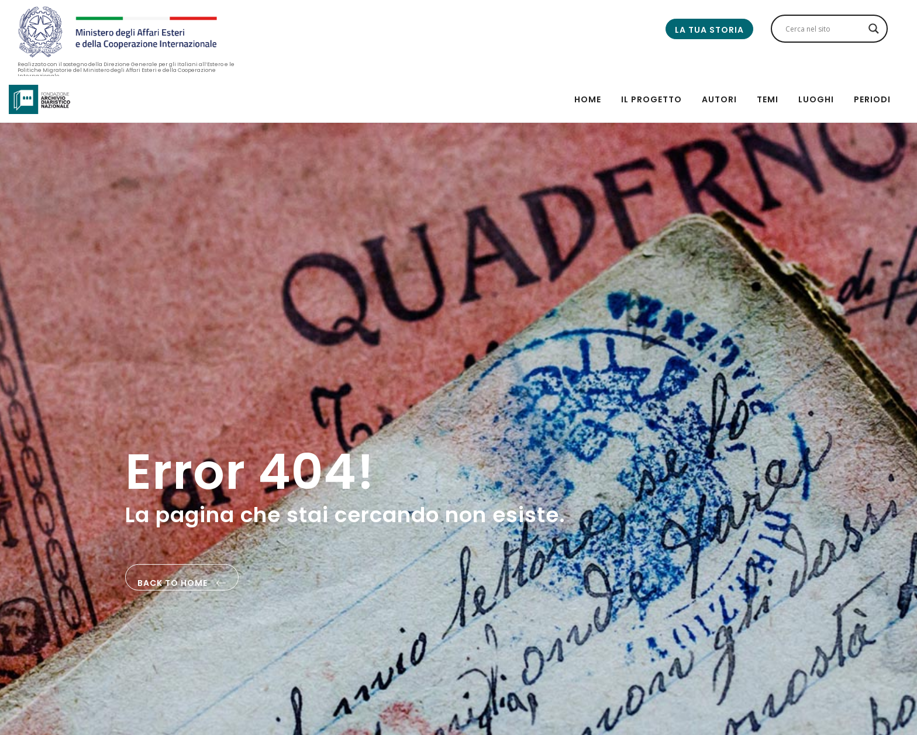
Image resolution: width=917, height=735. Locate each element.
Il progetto (651, 99)
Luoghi (816, 99)
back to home (181, 583)
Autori (719, 99)
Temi (767, 99)
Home (587, 99)
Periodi (872, 99)
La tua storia (709, 30)
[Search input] (824, 28)
